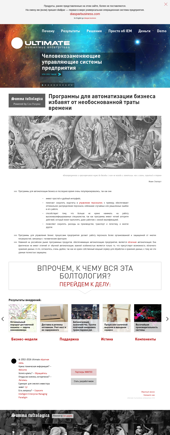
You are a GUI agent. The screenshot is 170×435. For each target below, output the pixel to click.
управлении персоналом (90, 203)
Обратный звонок (148, 392)
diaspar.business (90, 18)
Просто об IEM (120, 30)
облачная (132, 242)
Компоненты (145, 339)
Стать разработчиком (84, 381)
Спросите (39, 391)
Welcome (23, 370)
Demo (162, 30)
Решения (94, 30)
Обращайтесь (41, 373)
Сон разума (67, 416)
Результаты (70, 30)
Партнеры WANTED (83, 372)
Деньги (144, 30)
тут (26, 387)
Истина (107, 339)
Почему (48, 30)
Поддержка (69, 339)
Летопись (23, 380)
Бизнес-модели (24, 339)
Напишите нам (149, 395)
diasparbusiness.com (85, 14)
